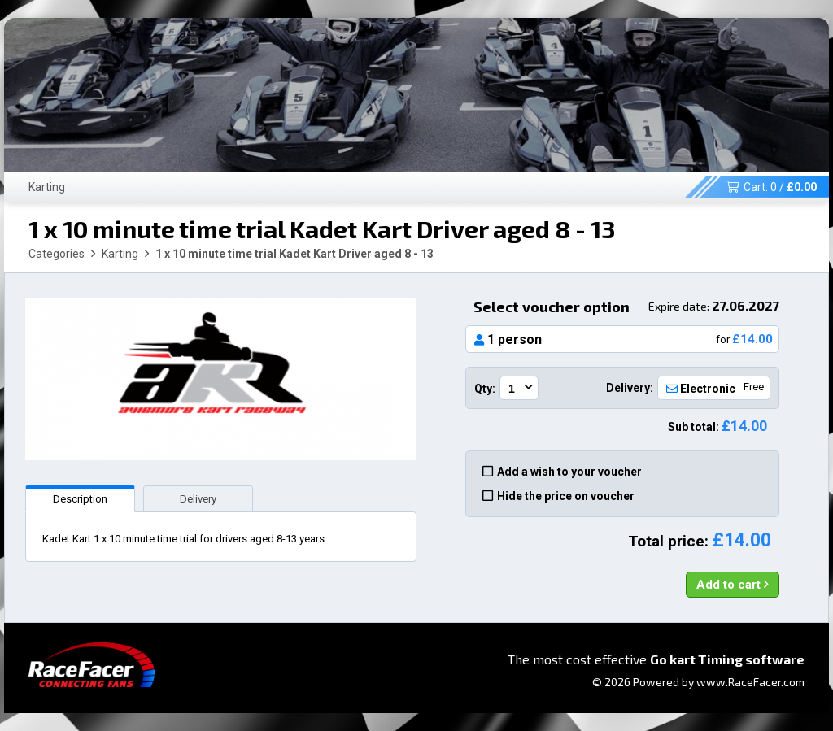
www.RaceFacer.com (750, 682)
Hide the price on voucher (558, 496)
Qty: (484, 388)
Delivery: (629, 387)
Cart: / (771, 187)
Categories (56, 253)
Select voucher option (626, 306)
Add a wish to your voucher (562, 471)
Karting (46, 187)
